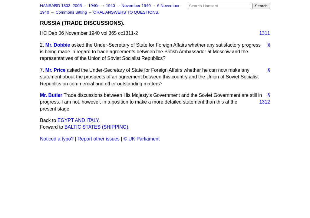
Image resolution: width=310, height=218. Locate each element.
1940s (94, 5)
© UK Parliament (142, 138)
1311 (264, 33)
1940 (111, 5)
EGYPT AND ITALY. (79, 120)
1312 (264, 101)
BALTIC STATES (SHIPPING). (97, 127)
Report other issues (99, 138)
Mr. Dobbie (57, 45)
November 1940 (136, 5)
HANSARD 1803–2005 (61, 5)
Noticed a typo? (57, 138)
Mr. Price (55, 70)
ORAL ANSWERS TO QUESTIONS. (126, 12)
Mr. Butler (51, 95)
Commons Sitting (71, 12)
